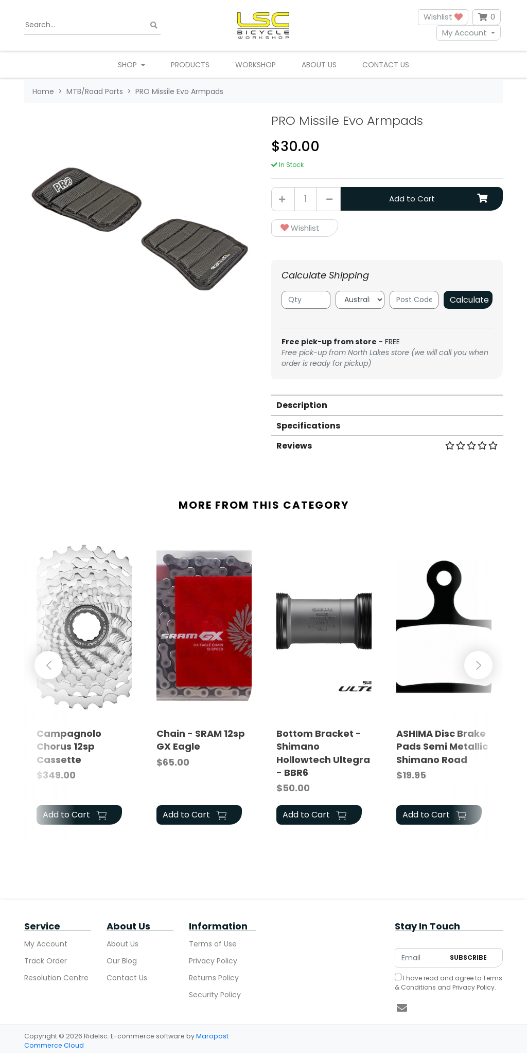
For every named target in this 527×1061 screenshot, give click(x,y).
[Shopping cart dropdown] (486, 17)
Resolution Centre (56, 978)
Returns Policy (214, 978)
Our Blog (122, 961)
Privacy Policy (213, 961)
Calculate (469, 300)
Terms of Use (213, 944)
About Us (319, 65)
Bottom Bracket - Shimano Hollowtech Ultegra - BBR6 (323, 753)
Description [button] (301, 405)
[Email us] (402, 1008)
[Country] (360, 300)
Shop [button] (128, 65)
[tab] (387, 405)
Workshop (255, 65)
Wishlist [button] (443, 16)
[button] (304, 228)
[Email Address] (419, 958)
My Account (464, 32)
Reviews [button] (387, 446)
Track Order (45, 961)
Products (190, 65)
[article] (84, 682)
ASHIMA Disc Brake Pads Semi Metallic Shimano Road (442, 746)
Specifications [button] (308, 426)
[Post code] (414, 300)
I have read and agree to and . (448, 983)
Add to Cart (438, 198)
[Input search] (92, 25)
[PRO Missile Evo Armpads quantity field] (305, 199)
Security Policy (215, 995)
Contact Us (385, 65)
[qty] (306, 300)
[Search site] (154, 25)
